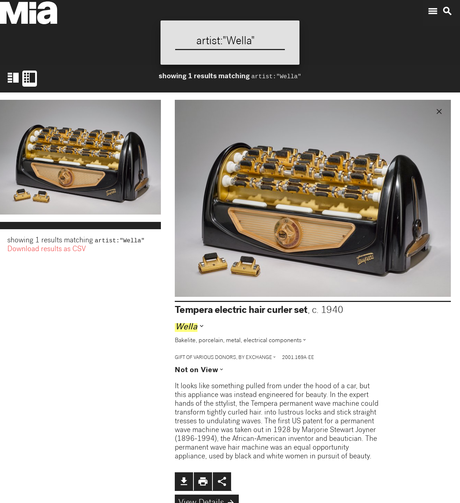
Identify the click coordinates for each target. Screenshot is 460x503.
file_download (183, 481)
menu (432, 11)
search (447, 11)
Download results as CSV (46, 250)
